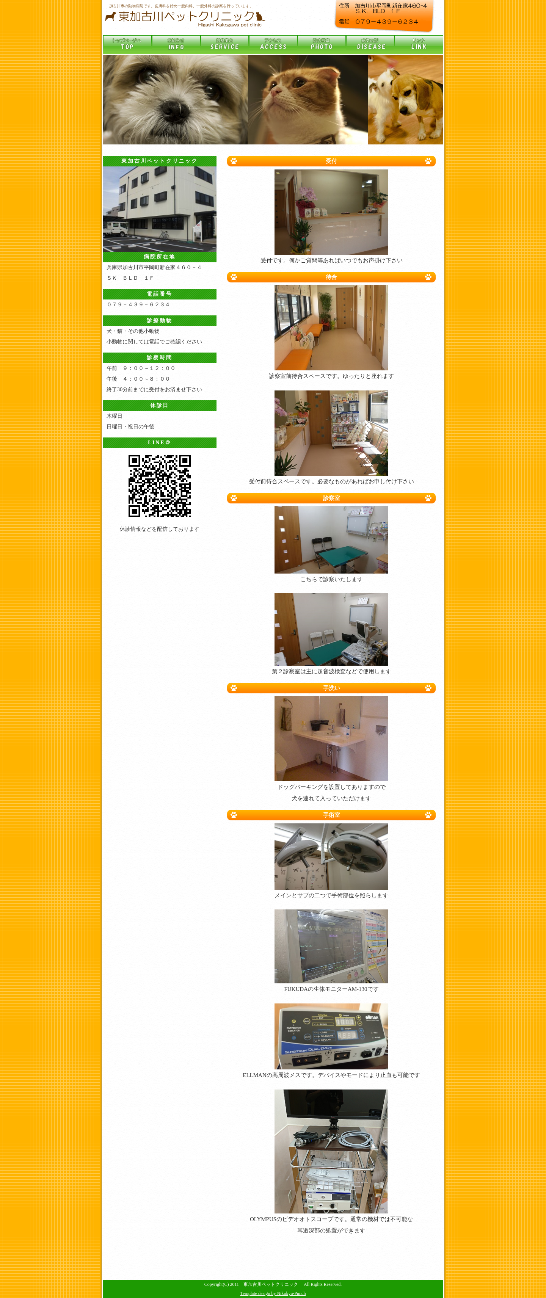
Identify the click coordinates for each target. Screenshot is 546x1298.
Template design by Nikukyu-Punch (273, 1293)
